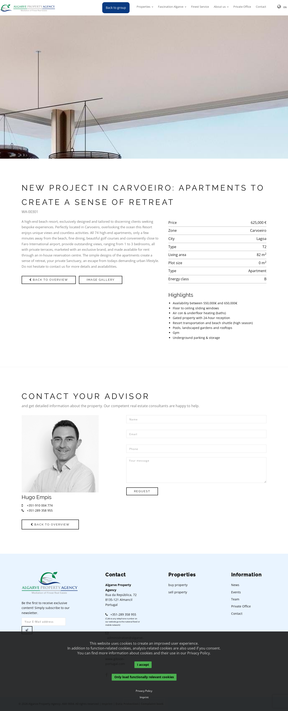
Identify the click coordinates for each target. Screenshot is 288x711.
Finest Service (200, 8)
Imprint (144, 697)
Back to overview (49, 279)
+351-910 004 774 (37, 505)
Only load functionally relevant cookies (144, 677)
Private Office (242, 8)
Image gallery (103, 279)
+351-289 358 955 (37, 510)
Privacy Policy (144, 690)
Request (143, 491)
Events (236, 592)
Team (235, 600)
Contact (261, 8)
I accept (143, 665)
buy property (178, 585)
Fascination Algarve (170, 8)
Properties (143, 8)
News (235, 585)
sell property (177, 592)
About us (220, 8)
